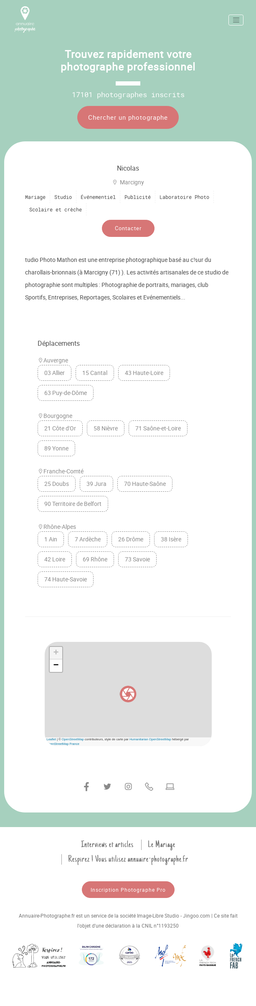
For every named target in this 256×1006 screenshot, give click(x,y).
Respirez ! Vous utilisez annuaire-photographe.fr (128, 859)
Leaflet (51, 739)
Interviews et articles (107, 844)
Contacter (128, 228)
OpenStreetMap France (63, 744)
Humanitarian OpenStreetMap (150, 739)
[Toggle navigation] (235, 20)
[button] (128, 694)
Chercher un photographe (128, 117)
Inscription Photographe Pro (128, 889)
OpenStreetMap (73, 739)
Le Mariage (161, 844)
